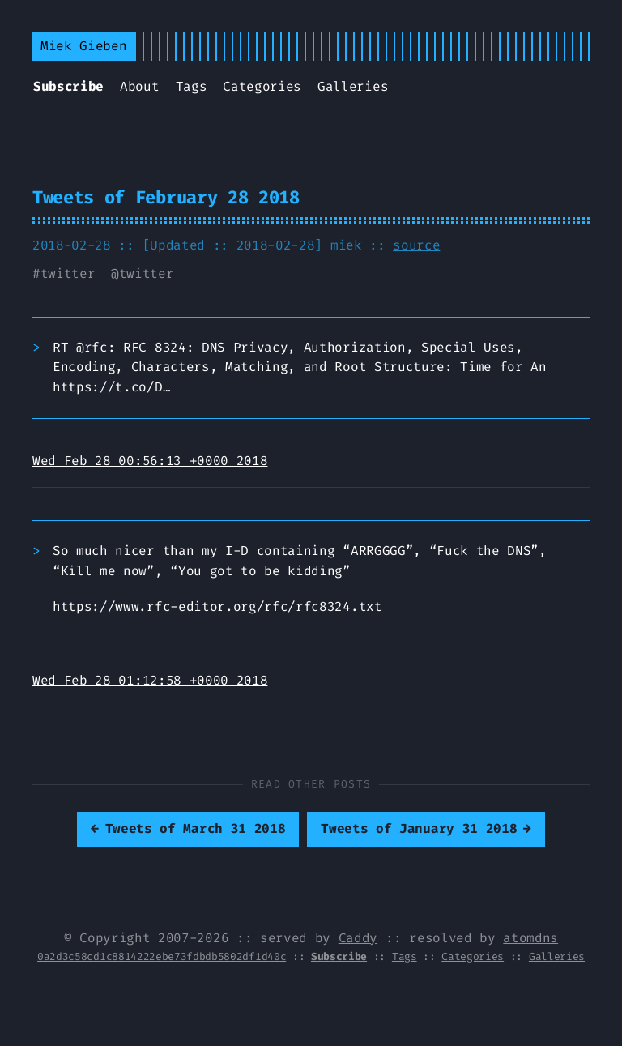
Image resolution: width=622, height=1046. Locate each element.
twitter (68, 273)
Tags (191, 86)
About (139, 86)
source (416, 245)
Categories (262, 86)
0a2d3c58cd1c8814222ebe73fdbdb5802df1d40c (161, 956)
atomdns (530, 937)
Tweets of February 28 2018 (166, 197)
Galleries (352, 86)
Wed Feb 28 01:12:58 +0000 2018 (149, 680)
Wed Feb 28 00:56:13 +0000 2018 (149, 460)
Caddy (358, 937)
